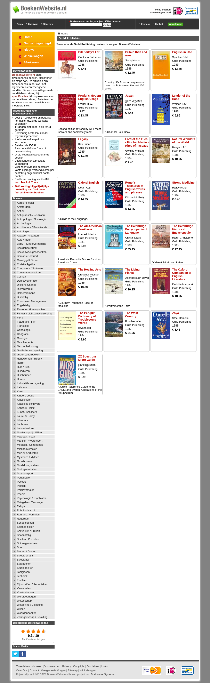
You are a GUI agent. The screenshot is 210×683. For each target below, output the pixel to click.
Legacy (83, 139)
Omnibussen (24, 461)
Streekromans (25, 555)
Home (28, 37)
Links (104, 666)
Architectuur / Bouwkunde (32, 227)
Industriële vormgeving (30, 383)
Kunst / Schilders (27, 411)
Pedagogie (23, 477)
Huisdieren (23, 370)
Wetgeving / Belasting (30, 604)
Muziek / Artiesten (27, 453)
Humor (21, 379)
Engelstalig (23, 305)
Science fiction (25, 526)
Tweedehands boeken (29, 666)
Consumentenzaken (29, 272)
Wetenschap (24, 600)
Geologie (22, 338)
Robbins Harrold (26, 510)
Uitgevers (48, 24)
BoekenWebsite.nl (23, 74)
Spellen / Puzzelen (28, 539)
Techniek (22, 576)
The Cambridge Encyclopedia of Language (136, 229)
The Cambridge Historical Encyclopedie (182, 229)
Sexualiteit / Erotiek (28, 530)
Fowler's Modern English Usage (89, 97)
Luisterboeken (25, 428)
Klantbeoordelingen (35, 639)
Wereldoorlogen (26, 596)
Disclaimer (93, 666)
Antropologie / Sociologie (32, 219)
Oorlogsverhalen (27, 469)
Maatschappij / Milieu (29, 432)
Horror (21, 362)
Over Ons (22, 670)
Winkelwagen (175, 24)
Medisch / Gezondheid (30, 444)
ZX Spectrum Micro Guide (87, 358)
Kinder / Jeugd (25, 395)
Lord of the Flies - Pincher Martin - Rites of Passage (137, 142)
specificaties (20, 96)
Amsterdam (24, 206)
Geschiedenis (25, 342)
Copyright (79, 666)
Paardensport (25, 473)
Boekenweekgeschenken (32, 252)
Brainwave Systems (102, 674)
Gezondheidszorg (27, 346)
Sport (20, 547)
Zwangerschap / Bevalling (32, 617)
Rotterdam (23, 518)
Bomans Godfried (27, 256)
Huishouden (24, 375)
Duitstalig (22, 297)
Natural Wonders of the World (183, 140)
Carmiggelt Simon (27, 260)
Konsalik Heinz (26, 407)
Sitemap (73, 670)
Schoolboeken (25, 522)
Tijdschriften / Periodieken (32, 584)
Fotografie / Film (26, 321)
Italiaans (22, 387)
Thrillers (21, 580)
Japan (129, 95)
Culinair (21, 276)
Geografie (23, 334)
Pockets (21, 481)
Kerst (20, 391)
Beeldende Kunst (27, 247)
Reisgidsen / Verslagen (30, 502)
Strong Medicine (183, 182)
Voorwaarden (52, 666)
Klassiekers (24, 399)
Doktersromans (26, 293)
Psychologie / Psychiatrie (32, 498)
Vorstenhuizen (25, 592)
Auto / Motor (24, 239)
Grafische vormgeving (30, 350)
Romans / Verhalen (28, 514)
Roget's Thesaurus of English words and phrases (135, 187)
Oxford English (88, 182)
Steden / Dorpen (27, 551)
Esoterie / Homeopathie (31, 309)
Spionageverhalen (28, 543)
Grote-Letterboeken (28, 354)
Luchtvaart (23, 424)
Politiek (21, 485)
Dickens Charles (27, 284)
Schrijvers (33, 24)
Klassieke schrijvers (28, 403)
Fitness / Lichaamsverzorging (34, 313)
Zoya (175, 313)
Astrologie (23, 231)
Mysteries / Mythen (28, 457)
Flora (20, 317)
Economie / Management (32, 301)
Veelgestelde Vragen (53, 670)
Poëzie (21, 494)
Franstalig (23, 325)
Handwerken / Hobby (29, 358)
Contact (159, 24)
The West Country (131, 314)
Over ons (145, 24)
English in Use (182, 52)
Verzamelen (24, 588)
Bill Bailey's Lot (89, 52)
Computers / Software (30, 268)
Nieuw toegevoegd (37, 43)
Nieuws (29, 49)
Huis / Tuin (23, 366)
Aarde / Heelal (25, 202)
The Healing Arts (89, 269)
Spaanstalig (24, 535)
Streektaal (23, 559)
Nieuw (20, 24)
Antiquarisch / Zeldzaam (31, 215)
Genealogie (24, 329)
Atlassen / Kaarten (28, 235)
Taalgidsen (23, 571)
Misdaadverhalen (27, 448)
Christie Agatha (26, 264)
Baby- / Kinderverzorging (31, 243)
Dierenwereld (25, 288)
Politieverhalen (25, 489)
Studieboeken (25, 567)
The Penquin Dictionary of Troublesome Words (87, 317)
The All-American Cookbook (90, 227)
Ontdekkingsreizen (28, 465)
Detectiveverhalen (27, 280)
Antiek (20, 210)
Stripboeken (24, 563)
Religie (21, 506)
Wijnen (21, 608)
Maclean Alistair (26, 436)
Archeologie (24, 223)
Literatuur (22, 420)
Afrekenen (31, 62)
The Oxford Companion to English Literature (182, 274)
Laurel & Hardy (26, 416)
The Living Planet (132, 271)
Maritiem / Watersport (29, 440)
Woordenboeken (27, 612)
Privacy (66, 666)
